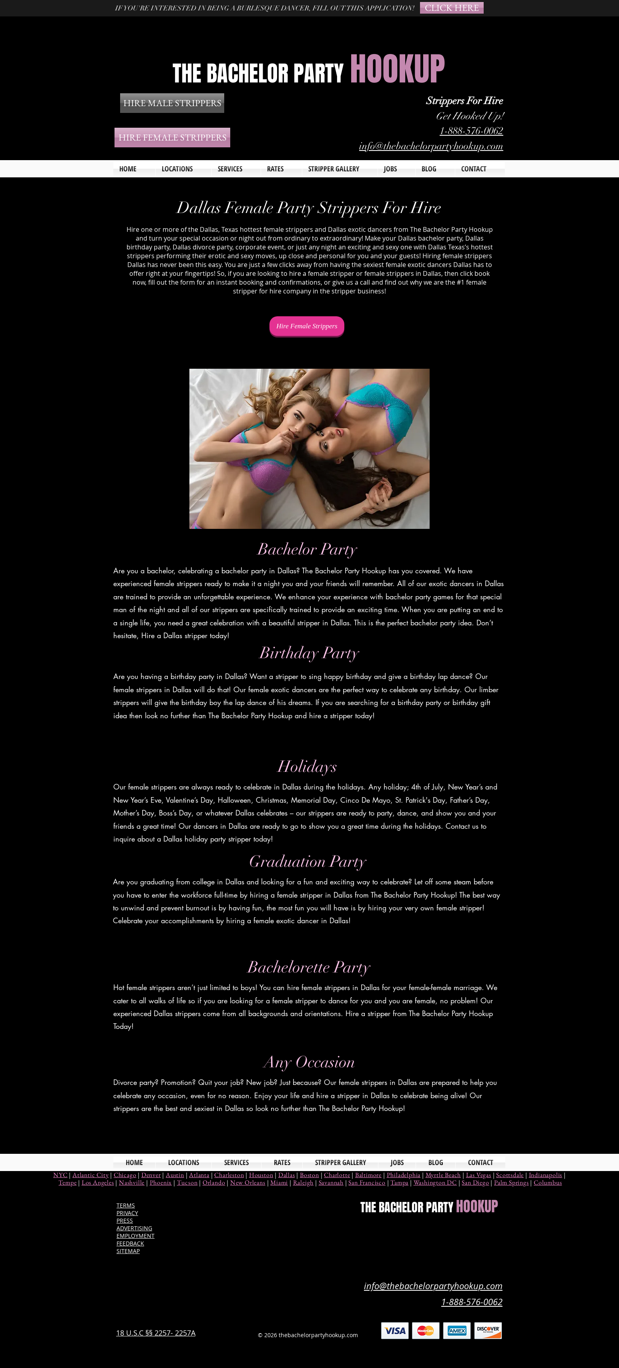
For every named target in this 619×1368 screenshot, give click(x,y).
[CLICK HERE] (452, 8)
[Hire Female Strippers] (306, 326)
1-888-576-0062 (471, 131)
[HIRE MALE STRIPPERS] (172, 103)
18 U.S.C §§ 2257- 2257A (155, 1333)
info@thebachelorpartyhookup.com (431, 146)
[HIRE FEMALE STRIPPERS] (172, 137)
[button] (236, 168)
